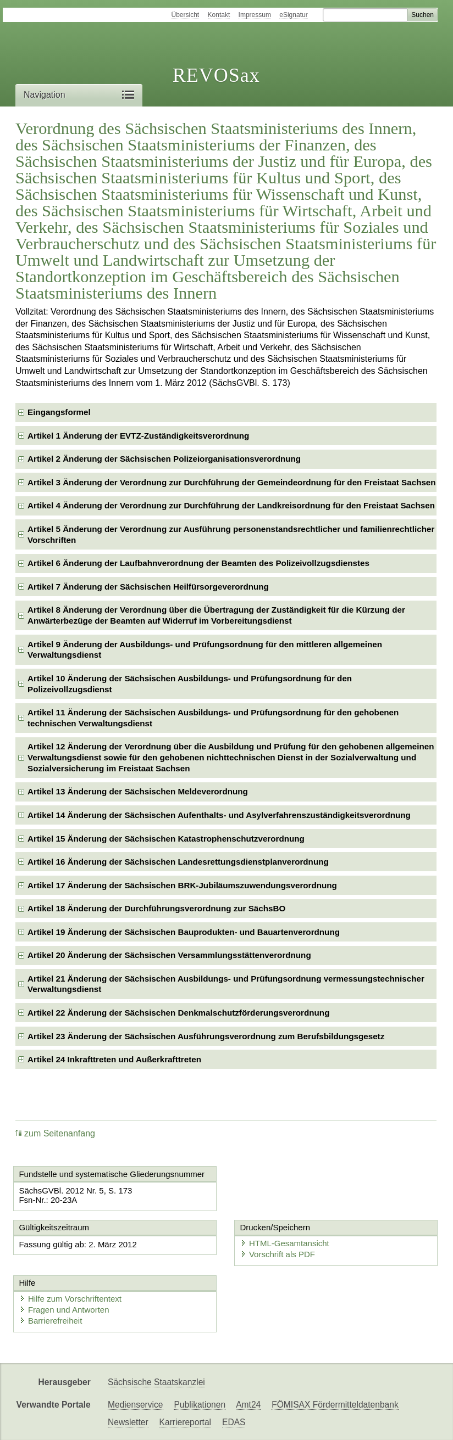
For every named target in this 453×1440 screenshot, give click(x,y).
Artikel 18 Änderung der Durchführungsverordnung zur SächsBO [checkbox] (156, 908)
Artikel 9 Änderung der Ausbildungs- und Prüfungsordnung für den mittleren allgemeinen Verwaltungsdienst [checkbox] (204, 650)
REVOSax (216, 75)
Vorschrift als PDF (277, 1254)
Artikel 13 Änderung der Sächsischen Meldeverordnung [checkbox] (137, 791)
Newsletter (128, 1422)
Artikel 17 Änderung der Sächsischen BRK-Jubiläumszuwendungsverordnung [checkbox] (182, 885)
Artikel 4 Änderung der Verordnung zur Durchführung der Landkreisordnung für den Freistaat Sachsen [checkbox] (231, 505)
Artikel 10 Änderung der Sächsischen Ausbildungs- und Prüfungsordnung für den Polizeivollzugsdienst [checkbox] (189, 684)
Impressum (255, 15)
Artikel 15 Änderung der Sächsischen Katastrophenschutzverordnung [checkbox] (166, 838)
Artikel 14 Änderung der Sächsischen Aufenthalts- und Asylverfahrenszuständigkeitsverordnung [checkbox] (219, 815)
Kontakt (219, 15)
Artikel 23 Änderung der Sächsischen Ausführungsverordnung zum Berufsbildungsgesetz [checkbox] (205, 1036)
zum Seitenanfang (55, 1133)
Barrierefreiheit (50, 1320)
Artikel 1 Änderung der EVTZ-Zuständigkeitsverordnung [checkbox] (138, 435)
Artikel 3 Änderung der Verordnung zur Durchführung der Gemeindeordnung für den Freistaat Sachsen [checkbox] (231, 482)
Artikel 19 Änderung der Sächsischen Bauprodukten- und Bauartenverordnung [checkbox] (183, 932)
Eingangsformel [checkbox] (59, 412)
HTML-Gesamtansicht (284, 1243)
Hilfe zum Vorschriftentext (70, 1298)
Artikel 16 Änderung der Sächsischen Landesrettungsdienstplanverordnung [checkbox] (178, 861)
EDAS (233, 1422)
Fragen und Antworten (64, 1309)
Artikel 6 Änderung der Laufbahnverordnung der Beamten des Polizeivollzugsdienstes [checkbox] (198, 563)
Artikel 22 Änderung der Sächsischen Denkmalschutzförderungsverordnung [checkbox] (178, 1012)
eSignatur (293, 15)
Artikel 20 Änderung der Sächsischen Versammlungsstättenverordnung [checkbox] (169, 955)
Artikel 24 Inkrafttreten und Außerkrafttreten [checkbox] (114, 1059)
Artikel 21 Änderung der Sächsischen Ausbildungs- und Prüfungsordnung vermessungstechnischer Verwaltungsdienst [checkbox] (225, 984)
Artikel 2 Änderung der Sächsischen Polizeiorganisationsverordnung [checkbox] (164, 458)
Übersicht (186, 15)
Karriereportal (185, 1422)
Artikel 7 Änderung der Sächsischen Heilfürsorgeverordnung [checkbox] (148, 586)
